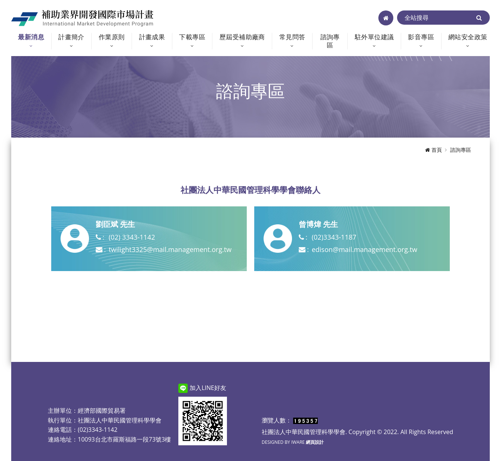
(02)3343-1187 (334, 237)
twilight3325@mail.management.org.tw (170, 249)
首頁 (433, 149)
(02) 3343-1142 (132, 237)
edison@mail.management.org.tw (364, 249)
